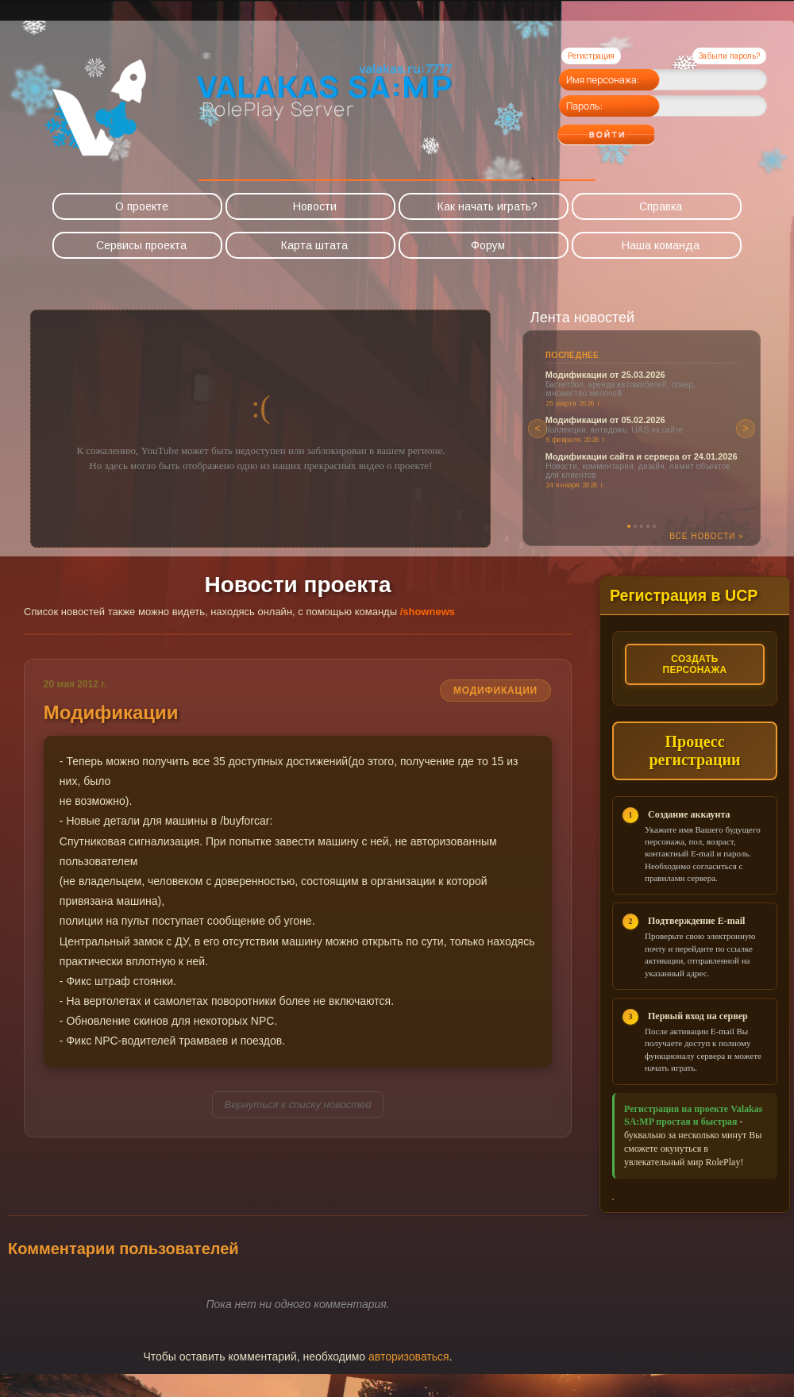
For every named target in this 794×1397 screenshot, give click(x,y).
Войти (637, 129)
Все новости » (706, 536)
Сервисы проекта (141, 245)
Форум (488, 245)
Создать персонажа (694, 664)
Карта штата (314, 245)
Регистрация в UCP (685, 595)
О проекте (141, 206)
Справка (660, 206)
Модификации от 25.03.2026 (605, 374)
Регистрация (591, 56)
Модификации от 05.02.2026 (605, 420)
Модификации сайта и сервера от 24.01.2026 (641, 456)
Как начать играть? (487, 206)
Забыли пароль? (729, 56)
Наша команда (661, 245)
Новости (315, 206)
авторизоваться (408, 1379)
